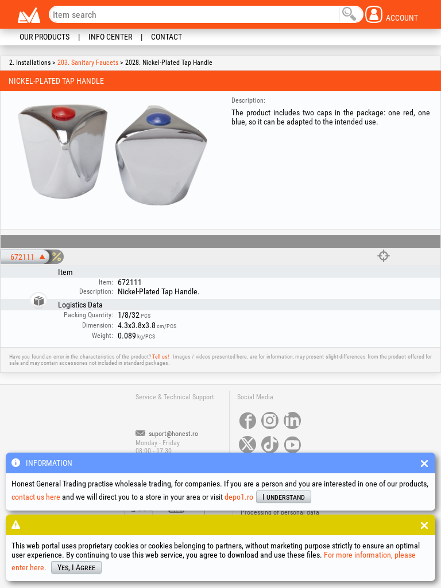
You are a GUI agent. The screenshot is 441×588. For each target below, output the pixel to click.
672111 (22, 257)
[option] (111, 154)
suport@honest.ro (167, 434)
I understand (283, 496)
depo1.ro (239, 496)
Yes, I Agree (76, 567)
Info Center (110, 37)
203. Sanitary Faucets (87, 63)
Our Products (44, 37)
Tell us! (160, 356)
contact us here (35, 496)
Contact (166, 37)
